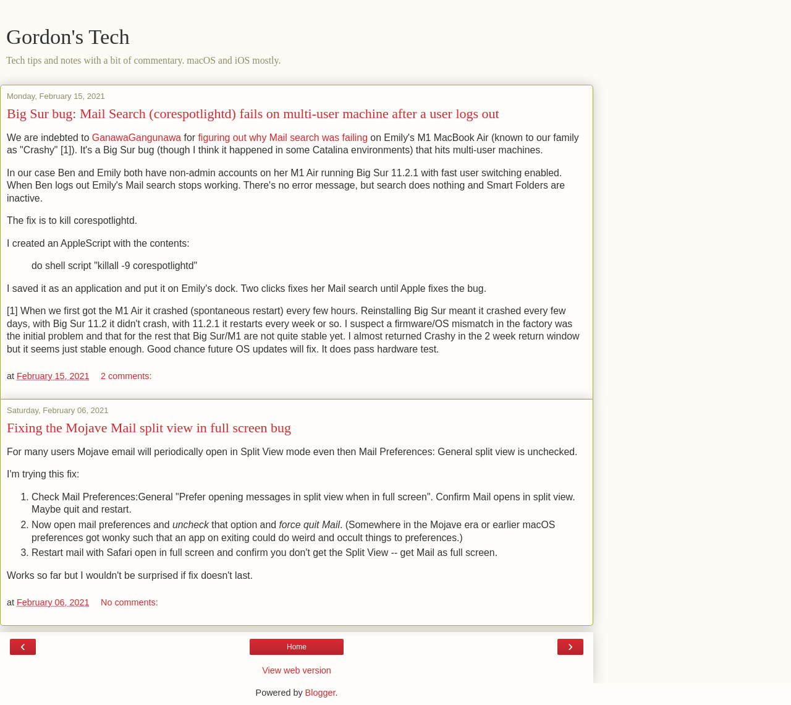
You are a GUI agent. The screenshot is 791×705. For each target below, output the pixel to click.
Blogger (320, 693)
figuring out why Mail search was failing (282, 137)
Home (297, 647)
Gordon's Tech (68, 36)
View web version (296, 670)
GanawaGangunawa (136, 137)
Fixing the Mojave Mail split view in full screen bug (149, 427)
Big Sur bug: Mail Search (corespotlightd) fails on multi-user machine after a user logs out (253, 113)
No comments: (129, 602)
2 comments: (126, 376)
